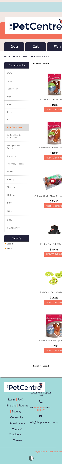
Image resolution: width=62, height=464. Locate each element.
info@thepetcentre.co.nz (44, 422)
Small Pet (13, 228)
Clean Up (11, 187)
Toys (9, 96)
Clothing (11, 195)
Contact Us (17, 417)
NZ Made (10, 120)
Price (9, 248)
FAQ (21, 399)
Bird (10, 219)
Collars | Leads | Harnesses (14, 136)
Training (10, 179)
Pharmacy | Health (15, 163)
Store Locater (17, 423)
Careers (17, 440)
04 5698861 (39, 407)
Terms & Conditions (16, 432)
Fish (9, 211)
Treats (24, 56)
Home (7, 56)
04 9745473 (44, 408)
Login (12, 399)
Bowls (10, 171)
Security (17, 411)
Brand (10, 243)
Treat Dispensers (39, 56)
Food (9, 81)
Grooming (12, 156)
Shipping (11, 405)
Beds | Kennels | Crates (14, 147)
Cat (36, 47)
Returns (23, 405)
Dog (14, 47)
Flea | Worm (12, 88)
